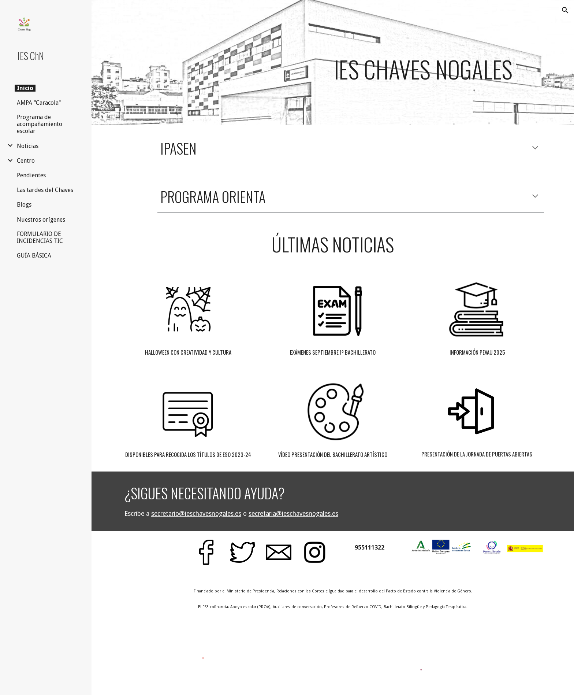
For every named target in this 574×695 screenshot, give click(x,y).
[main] (423, 62)
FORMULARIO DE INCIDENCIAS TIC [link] (40, 237)
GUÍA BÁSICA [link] (34, 255)
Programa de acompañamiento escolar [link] (39, 124)
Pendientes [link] (31, 175)
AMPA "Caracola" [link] (39, 102)
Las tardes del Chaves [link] (45, 189)
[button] (565, 10)
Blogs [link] (24, 204)
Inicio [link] (25, 88)
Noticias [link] (27, 146)
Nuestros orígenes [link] (41, 219)
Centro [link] (26, 160)
